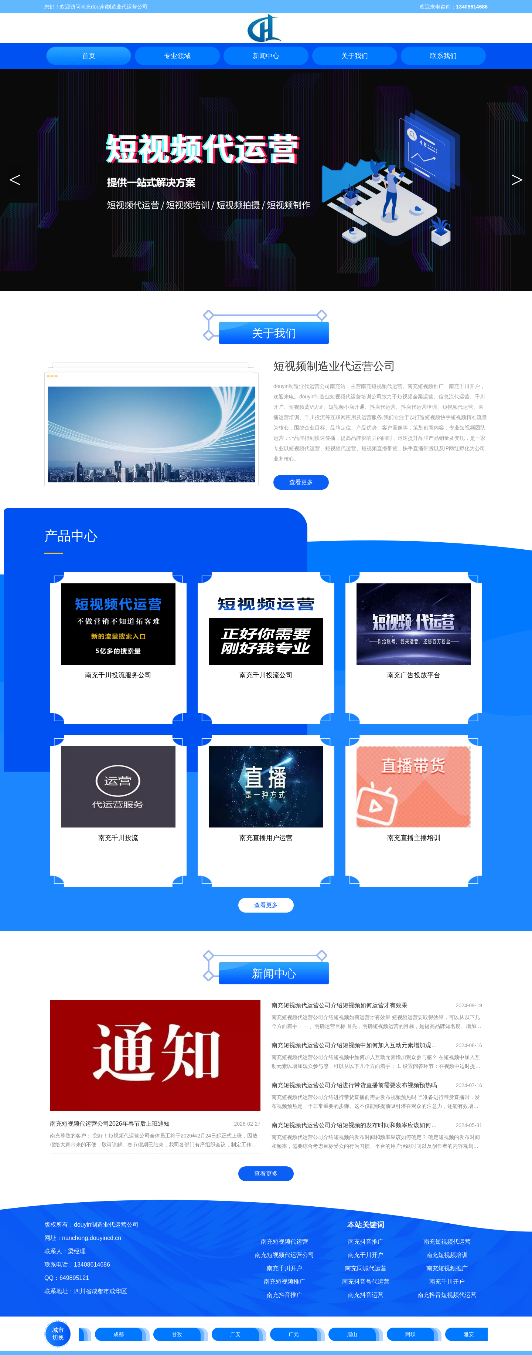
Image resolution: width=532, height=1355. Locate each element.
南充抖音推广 (284, 1295)
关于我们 (354, 56)
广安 (237, 1334)
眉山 (353, 1334)
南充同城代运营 (365, 1268)
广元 (295, 1334)
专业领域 (177, 56)
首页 (88, 56)
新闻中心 (266, 56)
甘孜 (178, 1334)
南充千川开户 (284, 1268)
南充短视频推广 (284, 1281)
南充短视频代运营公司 (284, 1255)
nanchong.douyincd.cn (91, 1238)
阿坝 (412, 1334)
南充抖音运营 (365, 1295)
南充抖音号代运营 (365, 1281)
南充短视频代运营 (284, 1241)
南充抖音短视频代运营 (447, 1295)
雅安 (470, 1334)
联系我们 (443, 56)
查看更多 (301, 482)
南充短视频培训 (447, 1255)
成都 (120, 1334)
